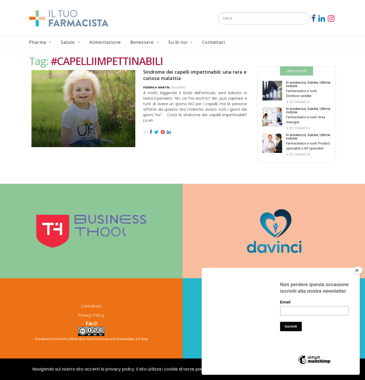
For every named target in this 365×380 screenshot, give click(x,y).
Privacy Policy (91, 315)
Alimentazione (105, 42)
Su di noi (177, 42)
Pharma (37, 42)
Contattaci (213, 42)
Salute (68, 42)
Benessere (142, 42)
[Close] (357, 270)
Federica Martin (156, 87)
